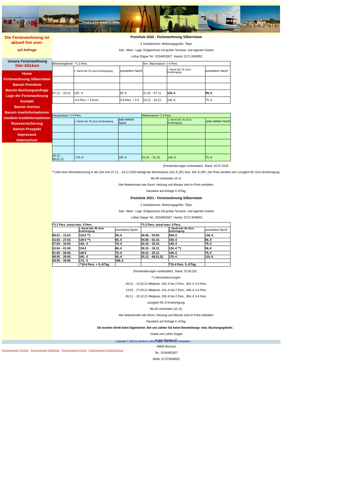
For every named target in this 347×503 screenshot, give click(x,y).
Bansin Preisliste (27, 85)
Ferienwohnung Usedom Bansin (105, 350)
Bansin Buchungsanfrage (27, 90)
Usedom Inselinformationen (27, 118)
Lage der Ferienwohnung (27, 96)
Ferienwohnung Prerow (74, 350)
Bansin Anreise (27, 107)
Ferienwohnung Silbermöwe (26, 79)
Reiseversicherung (27, 123)
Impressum (27, 134)
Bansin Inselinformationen (27, 112)
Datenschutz (26, 140)
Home (27, 73)
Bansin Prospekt (27, 129)
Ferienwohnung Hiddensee (45, 350)
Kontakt (27, 101)
